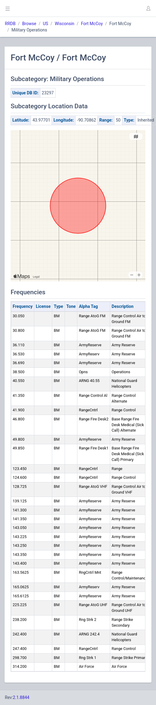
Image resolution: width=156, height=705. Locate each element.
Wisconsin (64, 23)
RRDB (10, 23)
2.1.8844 (21, 697)
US (45, 23)
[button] (148, 8)
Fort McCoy (92, 23)
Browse (29, 23)
